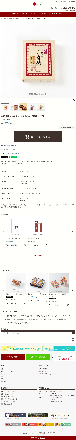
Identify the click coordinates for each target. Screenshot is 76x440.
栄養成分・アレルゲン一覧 (9, 399)
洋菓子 (3, 379)
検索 (73, 333)
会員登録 (63, 1)
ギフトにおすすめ (26, 316)
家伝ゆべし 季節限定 (7, 371)
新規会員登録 (12, 357)
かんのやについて (34, 14)
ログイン (56, 1)
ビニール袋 (66, 316)
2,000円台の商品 (48, 319)
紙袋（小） (24, 200)
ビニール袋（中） (26, 198)
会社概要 (62, 13)
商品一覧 (25, 13)
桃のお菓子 (39, 316)
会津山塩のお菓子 (53, 316)
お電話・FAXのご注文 (8, 396)
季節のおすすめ (12, 316)
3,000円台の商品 (33, 319)
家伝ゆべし (4, 369)
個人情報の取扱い (51, 433)
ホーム (15, 13)
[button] (3, 232)
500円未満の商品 (12, 323)
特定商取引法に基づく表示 (42, 433)
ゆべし (3, 374)
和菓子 (13, 18)
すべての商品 (38, 255)
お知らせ (43, 13)
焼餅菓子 (18, 18)
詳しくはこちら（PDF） (28, 188)
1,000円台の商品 (62, 319)
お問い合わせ (45, 388)
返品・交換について (7, 394)
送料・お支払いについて (8, 391)
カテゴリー (6, 365)
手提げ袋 (3, 381)
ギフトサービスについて (8, 401)
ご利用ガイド (71, 1)
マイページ (44, 365)
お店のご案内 (52, 13)
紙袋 (8, 319)
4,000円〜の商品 (19, 319)
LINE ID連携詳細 (38, 357)
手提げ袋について (6, 404)
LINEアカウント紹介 (45, 374)
